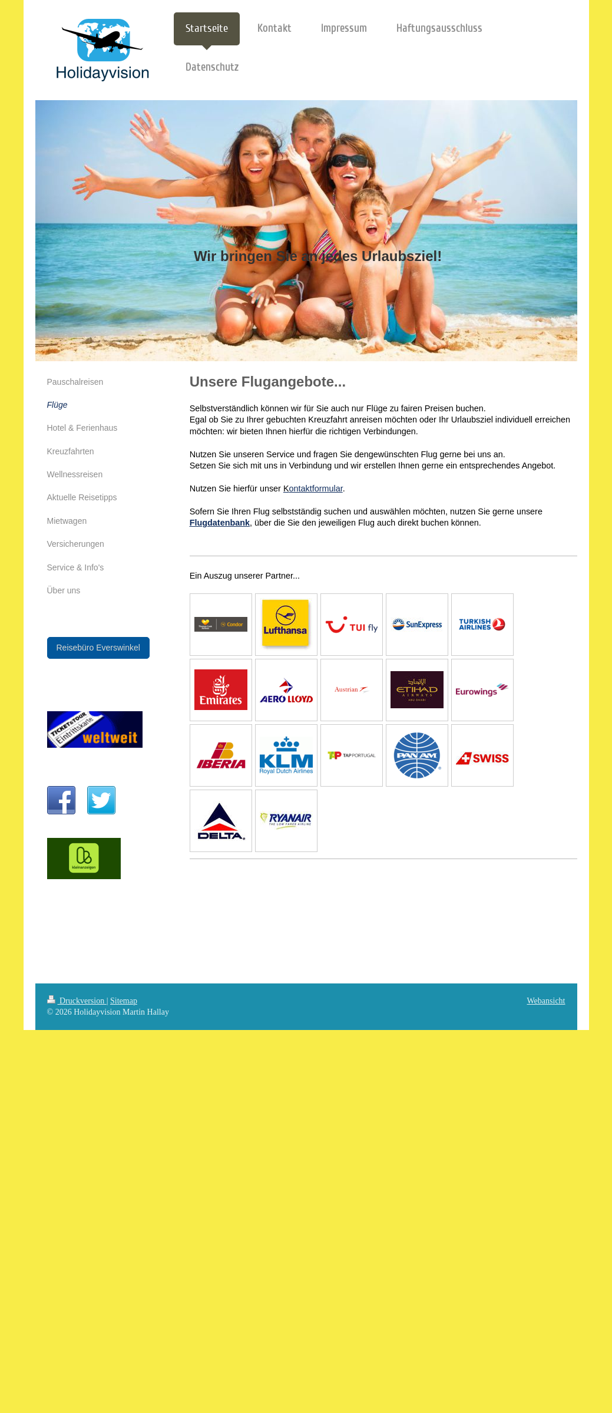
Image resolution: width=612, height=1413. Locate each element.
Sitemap (123, 1000)
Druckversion (77, 1000)
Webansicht (546, 1000)
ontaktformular (316, 488)
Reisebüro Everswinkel (98, 647)
